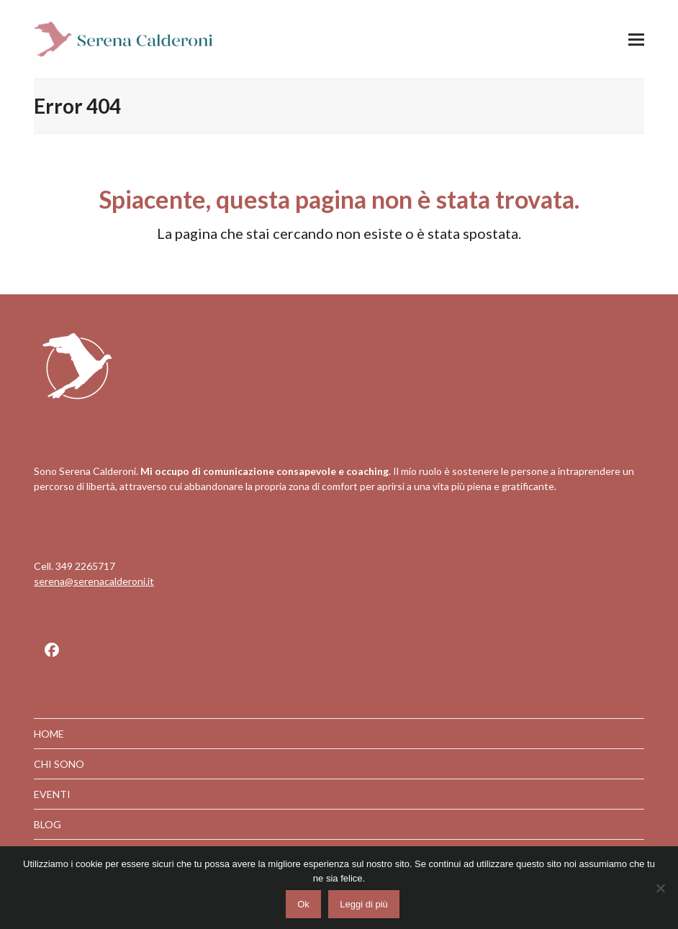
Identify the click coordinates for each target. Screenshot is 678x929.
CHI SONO (59, 764)
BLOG (47, 824)
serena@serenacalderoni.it (94, 581)
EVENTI (52, 794)
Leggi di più (364, 904)
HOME (49, 734)
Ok (303, 904)
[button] (636, 39)
